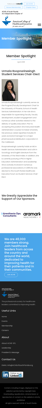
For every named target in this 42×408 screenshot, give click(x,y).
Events (4, 321)
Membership (7, 325)
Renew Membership (13, 7)
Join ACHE (29, 4)
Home (4, 316)
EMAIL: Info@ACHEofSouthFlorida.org (17, 365)
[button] (39, 24)
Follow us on (14, 4)
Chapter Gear (31, 7)
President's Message (10, 352)
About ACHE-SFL (9, 343)
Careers (5, 330)
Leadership (6, 348)
